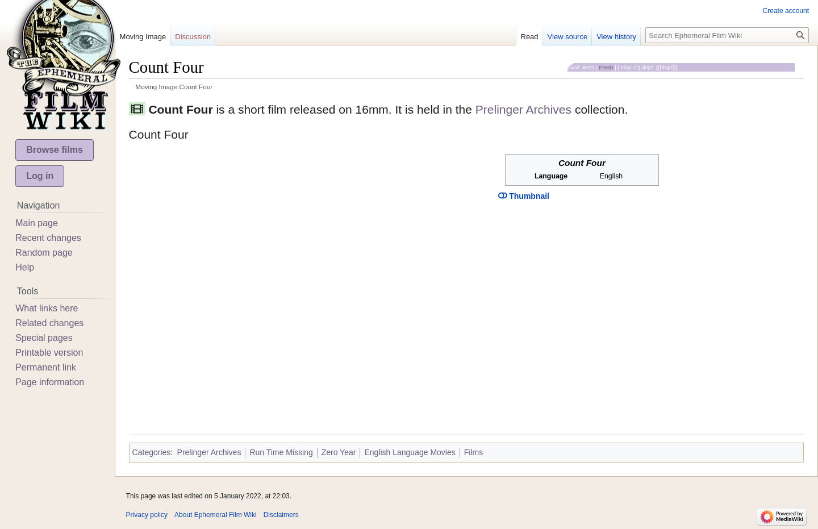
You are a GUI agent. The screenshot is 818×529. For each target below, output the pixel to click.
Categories (151, 452)
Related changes (49, 323)
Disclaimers (281, 515)
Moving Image (143, 36)
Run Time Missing (280, 452)
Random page (44, 252)
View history (616, 36)
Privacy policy (147, 515)
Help (24, 267)
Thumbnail (523, 196)
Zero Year (339, 452)
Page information (49, 382)
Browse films (54, 150)
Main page (36, 223)
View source (568, 36)
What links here (46, 308)
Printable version (49, 352)
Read (530, 36)
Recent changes (48, 238)
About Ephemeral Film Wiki (215, 515)
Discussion (193, 36)
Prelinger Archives (523, 109)
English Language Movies (409, 452)
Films (473, 452)
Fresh (606, 67)
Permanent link (45, 367)
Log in (39, 176)
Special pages (44, 338)
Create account (786, 11)
